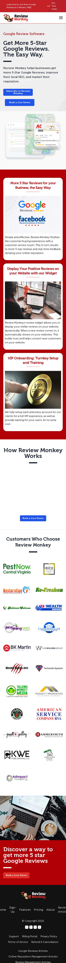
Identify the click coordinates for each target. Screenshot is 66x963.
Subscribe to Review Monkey (18, 92)
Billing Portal (29, 936)
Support (14, 936)
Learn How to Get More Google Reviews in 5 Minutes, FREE (21, 6)
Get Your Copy (52, 6)
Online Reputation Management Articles (33, 956)
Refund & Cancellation (44, 942)
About (50, 910)
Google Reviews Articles (33, 951)
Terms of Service (18, 942)
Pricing (38, 910)
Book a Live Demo (19, 102)
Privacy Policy (48, 936)
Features (25, 910)
